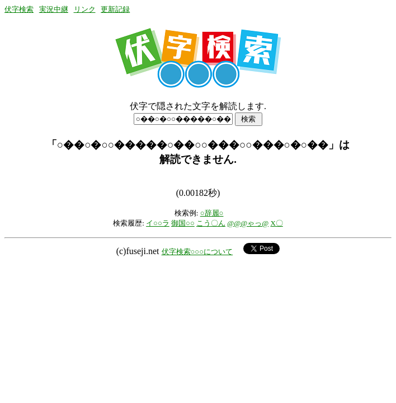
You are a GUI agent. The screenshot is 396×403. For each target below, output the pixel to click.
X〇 (276, 223)
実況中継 (53, 9)
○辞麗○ (212, 213)
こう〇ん (210, 223)
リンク (85, 9)
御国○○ (183, 223)
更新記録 (115, 9)
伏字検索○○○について (197, 251)
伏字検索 (19, 9)
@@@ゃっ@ (247, 223)
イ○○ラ (157, 223)
